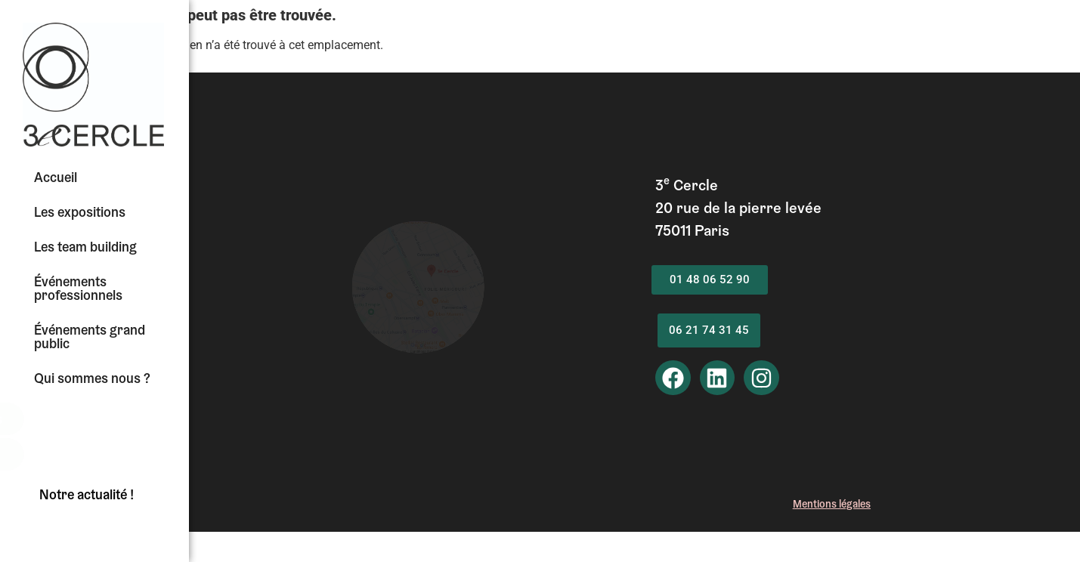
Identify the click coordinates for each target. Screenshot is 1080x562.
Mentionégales (832, 505)
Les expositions (79, 214)
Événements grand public (89, 338)
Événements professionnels (78, 290)
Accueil (55, 179)
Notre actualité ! (86, 496)
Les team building (85, 248)
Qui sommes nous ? (92, 380)
